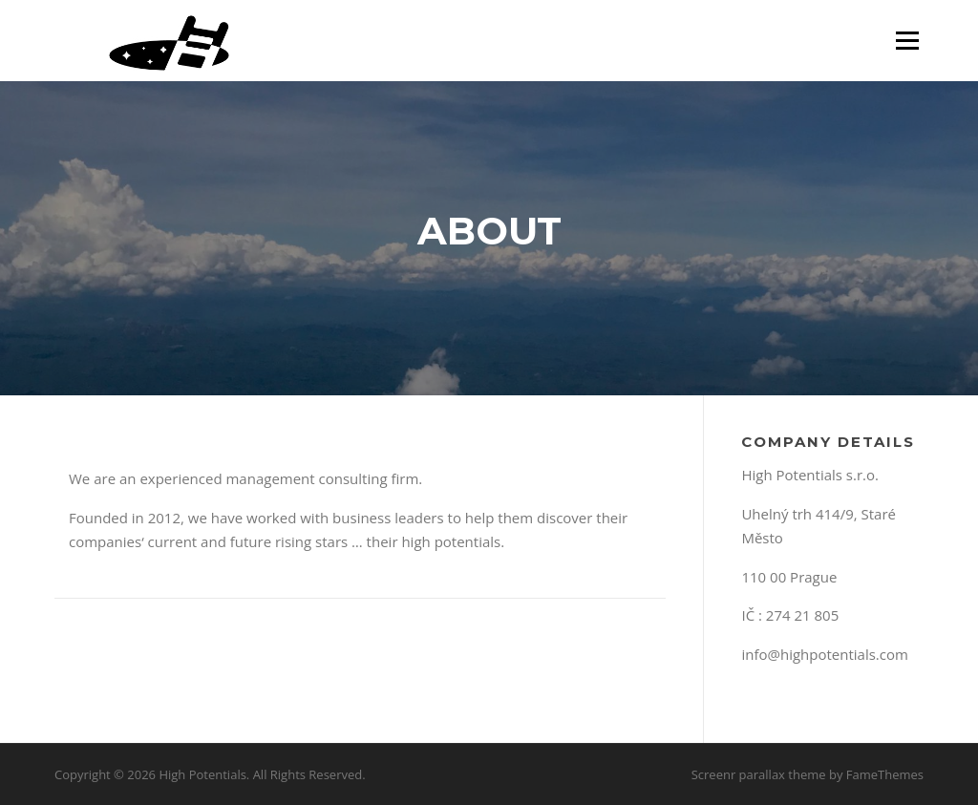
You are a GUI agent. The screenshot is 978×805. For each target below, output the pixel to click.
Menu (907, 40)
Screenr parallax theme (758, 774)
